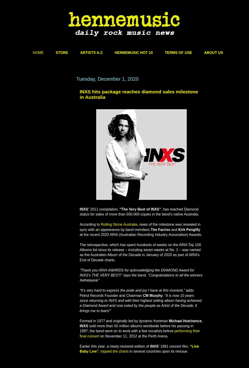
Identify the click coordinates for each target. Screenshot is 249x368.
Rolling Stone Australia (119, 224)
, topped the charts (114, 351)
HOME (38, 53)
